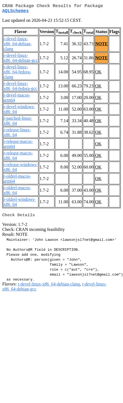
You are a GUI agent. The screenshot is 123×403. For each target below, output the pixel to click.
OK (98, 74)
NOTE (101, 46)
